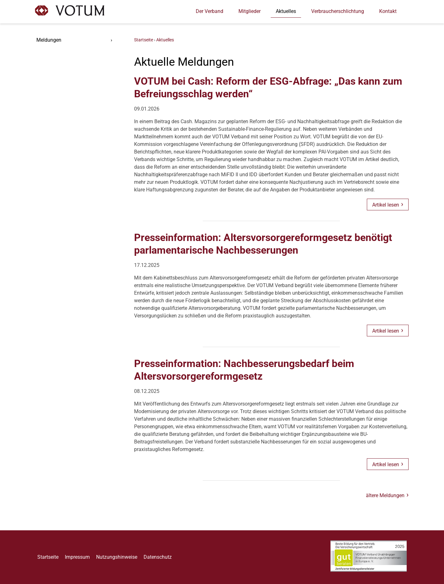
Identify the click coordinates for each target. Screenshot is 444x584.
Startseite (143, 40)
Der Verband (209, 11)
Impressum (77, 557)
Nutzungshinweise (116, 557)
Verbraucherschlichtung (337, 11)
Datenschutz (158, 557)
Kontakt (388, 11)
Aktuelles (286, 11)
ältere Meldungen (385, 495)
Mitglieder (249, 11)
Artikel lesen (385, 205)
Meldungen (48, 40)
